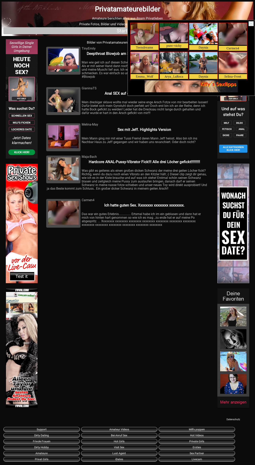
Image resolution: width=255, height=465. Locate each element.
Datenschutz (233, 419)
